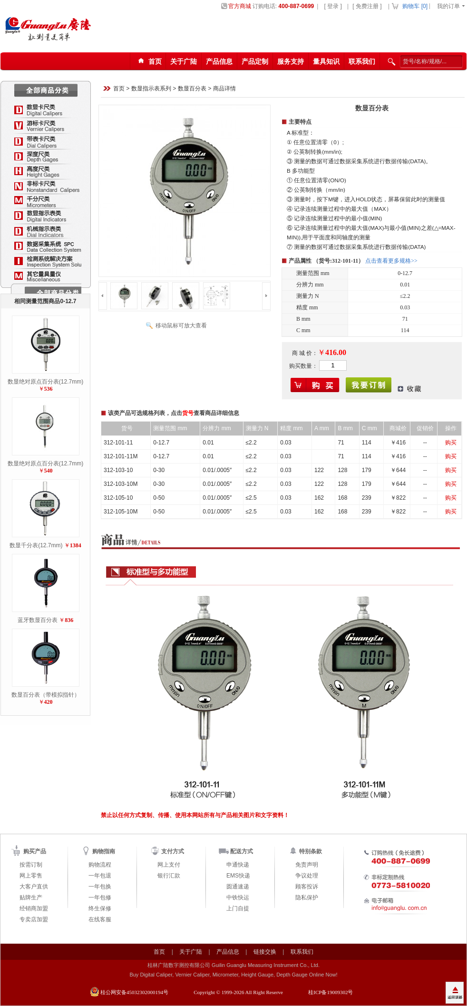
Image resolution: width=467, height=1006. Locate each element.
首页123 (148, 61)
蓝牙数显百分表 (38, 620)
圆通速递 (237, 886)
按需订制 (30, 864)
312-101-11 (118, 442)
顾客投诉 (306, 886)
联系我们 (362, 61)
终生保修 (99, 908)
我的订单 (448, 6)
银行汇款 (168, 875)
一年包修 (99, 897)
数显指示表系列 (151, 89)
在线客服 (99, 919)
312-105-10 (118, 497)
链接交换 (264, 951)
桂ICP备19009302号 (330, 992)
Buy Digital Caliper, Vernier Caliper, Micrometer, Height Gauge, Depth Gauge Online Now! (233, 974)
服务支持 (290, 61)
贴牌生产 (30, 897)
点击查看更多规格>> (391, 260)
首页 (119, 89)
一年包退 (99, 875)
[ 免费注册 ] (366, 6)
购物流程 (99, 864)
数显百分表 (192, 89)
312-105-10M (120, 511)
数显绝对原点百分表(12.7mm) (45, 381)
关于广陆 (183, 61)
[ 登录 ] (332, 6)
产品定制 (255, 61)
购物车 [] (415, 6)
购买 (451, 442)
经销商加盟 (33, 908)
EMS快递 (238, 875)
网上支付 (168, 864)
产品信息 (219, 61)
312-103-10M (120, 484)
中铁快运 (237, 897)
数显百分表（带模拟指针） (45, 694)
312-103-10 (118, 470)
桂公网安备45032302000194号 (134, 992)
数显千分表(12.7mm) (36, 545)
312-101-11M (120, 456)
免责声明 (306, 864)
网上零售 (30, 875)
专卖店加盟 (33, 919)
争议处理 (306, 875)
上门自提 (237, 908)
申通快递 (237, 864)
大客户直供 (33, 886)
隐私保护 (306, 897)
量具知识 (326, 61)
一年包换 (99, 886)
